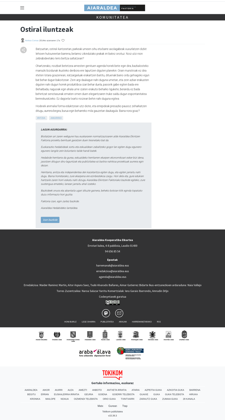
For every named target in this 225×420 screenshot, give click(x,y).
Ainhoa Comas (32, 40)
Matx (100, 406)
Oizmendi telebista (86, 399)
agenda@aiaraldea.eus (112, 277)
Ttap (124, 406)
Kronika (35, 399)
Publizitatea (107, 321)
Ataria (136, 390)
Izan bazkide (50, 219)
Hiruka (193, 394)
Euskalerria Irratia (66, 394)
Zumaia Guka (170, 399)
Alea (71, 390)
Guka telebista (174, 394)
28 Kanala (189, 399)
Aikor (46, 390)
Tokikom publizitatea (112, 411)
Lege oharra (88, 321)
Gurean (112, 406)
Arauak (123, 321)
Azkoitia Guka (175, 390)
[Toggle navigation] (22, 8)
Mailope (50, 399)
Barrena (194, 390)
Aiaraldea (31, 390)
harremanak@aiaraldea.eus (112, 265)
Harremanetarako (142, 321)
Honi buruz (70, 321)
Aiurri (59, 390)
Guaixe (144, 394)
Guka (156, 394)
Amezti (83, 390)
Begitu (31, 394)
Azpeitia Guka (153, 390)
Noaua (65, 399)
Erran (45, 394)
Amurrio (56, 118)
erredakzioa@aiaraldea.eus (112, 271)
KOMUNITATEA (112, 17)
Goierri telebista (123, 394)
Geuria (88, 394)
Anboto (97, 390)
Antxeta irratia (117, 390)
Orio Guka (109, 399)
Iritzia (41, 118)
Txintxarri (127, 399)
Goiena (102, 394)
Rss (159, 321)
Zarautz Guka (148, 399)
